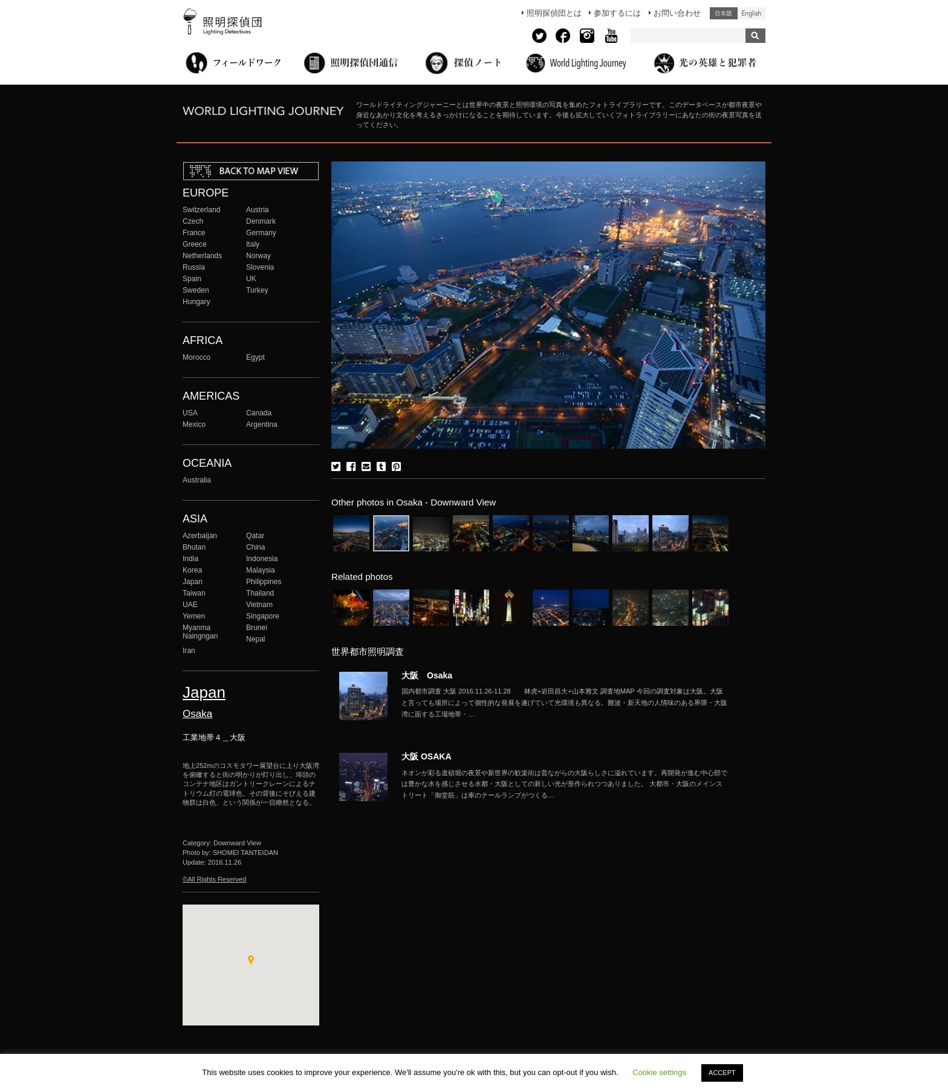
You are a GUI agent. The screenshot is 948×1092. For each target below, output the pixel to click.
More (564, 703)
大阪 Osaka (426, 675)
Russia (194, 267)
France (194, 233)
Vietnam (259, 604)
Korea (192, 570)
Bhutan (194, 547)
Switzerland (201, 210)
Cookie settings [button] (659, 1072)
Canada (258, 413)
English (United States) (751, 13)
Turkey (257, 290)
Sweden (196, 290)
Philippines (263, 581)
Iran (189, 650)
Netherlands (202, 256)
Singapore (262, 616)
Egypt (255, 357)
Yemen (194, 616)
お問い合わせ (677, 13)
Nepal (255, 639)
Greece (195, 244)
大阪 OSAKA (426, 756)
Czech (193, 221)
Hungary (196, 301)
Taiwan (194, 593)
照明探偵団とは (554, 13)
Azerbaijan (200, 535)
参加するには (617, 13)
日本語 (724, 13)
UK (251, 279)
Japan (193, 581)
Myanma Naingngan (200, 631)
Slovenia (260, 267)
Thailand (260, 593)
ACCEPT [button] (722, 1072)
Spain (192, 279)
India (190, 558)
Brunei (256, 627)
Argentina (262, 424)
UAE (190, 604)
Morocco (196, 357)
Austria (257, 210)
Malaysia (260, 570)
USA (190, 413)
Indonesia (262, 558)
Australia (197, 480)
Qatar (255, 535)
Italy (252, 244)
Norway (258, 256)
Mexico (194, 424)
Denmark (261, 221)
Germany (261, 233)
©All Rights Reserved (214, 879)
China (255, 547)
